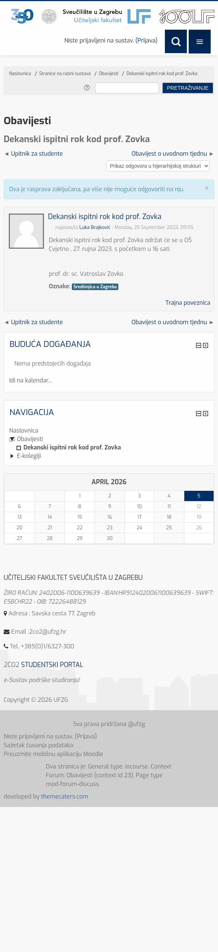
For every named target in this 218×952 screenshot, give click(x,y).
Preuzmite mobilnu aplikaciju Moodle (53, 754)
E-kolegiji (29, 456)
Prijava (146, 40)
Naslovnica (23, 430)
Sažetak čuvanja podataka (38, 745)
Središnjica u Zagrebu (95, 287)
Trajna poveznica (187, 303)
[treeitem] (109, 430)
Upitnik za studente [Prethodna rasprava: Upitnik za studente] (37, 154)
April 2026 (109, 482)
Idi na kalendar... (30, 380)
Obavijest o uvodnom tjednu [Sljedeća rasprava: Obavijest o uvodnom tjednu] (169, 154)
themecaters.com (64, 796)
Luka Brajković (94, 227)
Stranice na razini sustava (65, 74)
